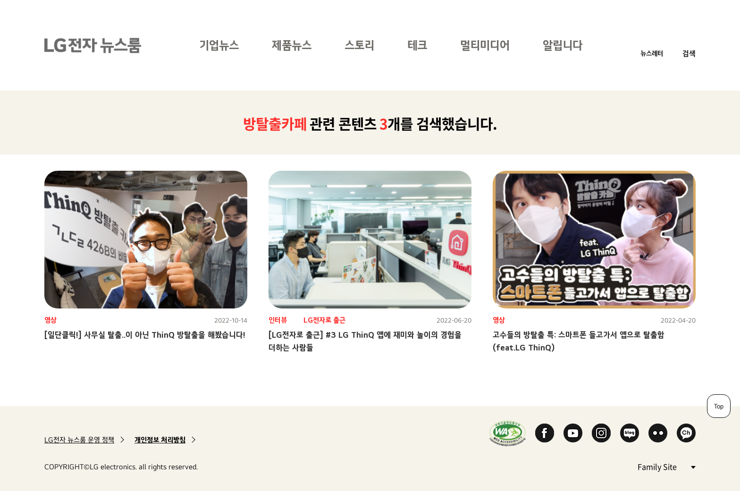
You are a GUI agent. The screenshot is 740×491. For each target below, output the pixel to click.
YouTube (572, 433)
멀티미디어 (485, 45)
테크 (417, 45)
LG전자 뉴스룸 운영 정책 (79, 439)
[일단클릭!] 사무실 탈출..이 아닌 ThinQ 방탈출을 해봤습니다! (144, 335)
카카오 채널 (686, 433)
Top (718, 406)
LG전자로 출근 (324, 320)
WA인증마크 (507, 433)
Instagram (601, 433)
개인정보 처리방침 (160, 439)
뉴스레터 (651, 53)
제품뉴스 (291, 45)
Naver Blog (629, 433)
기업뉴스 (219, 45)
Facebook (544, 433)
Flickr (657, 433)
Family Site (666, 466)
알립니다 (562, 45)
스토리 (359, 45)
